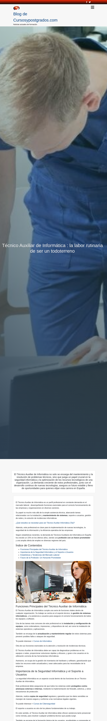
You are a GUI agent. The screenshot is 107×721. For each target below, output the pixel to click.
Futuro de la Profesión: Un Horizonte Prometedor (40, 558)
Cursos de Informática (42, 641)
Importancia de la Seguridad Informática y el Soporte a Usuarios (46, 552)
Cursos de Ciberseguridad (44, 704)
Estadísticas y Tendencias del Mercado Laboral (39, 555)
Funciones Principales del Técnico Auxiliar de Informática (43, 549)
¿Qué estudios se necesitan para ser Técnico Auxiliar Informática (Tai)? (45, 523)
